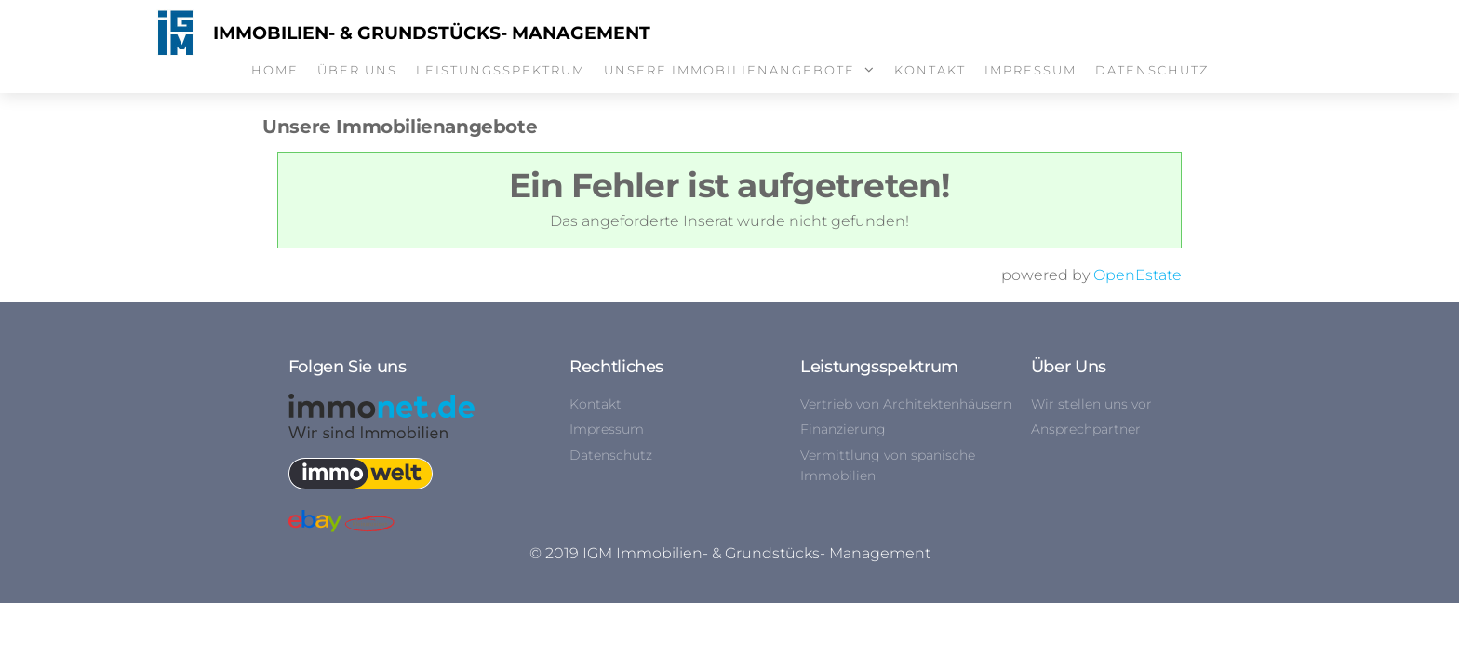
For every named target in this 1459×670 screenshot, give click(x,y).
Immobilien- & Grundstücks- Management (431, 33)
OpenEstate (1137, 275)
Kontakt (930, 69)
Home (275, 69)
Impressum (1030, 69)
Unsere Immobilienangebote (729, 69)
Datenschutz (1152, 69)
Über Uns (357, 69)
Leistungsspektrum (500, 69)
